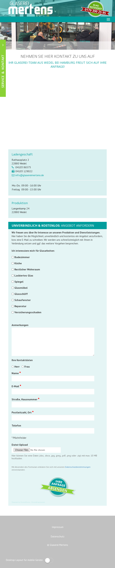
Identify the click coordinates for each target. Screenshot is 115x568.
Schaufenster (22, 300)
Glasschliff (21, 294)
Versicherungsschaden (27, 312)
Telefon (16, 425)
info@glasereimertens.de (29, 175)
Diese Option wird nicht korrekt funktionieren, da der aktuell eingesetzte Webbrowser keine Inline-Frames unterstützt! (57, 112)
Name (16, 373)
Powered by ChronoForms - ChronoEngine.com (28, 502)
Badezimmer (22, 257)
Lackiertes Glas (23, 275)
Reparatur (20, 306)
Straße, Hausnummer (25, 399)
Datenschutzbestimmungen (77, 467)
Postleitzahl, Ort (23, 412)
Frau (27, 366)
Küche (18, 263)
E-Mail (16, 386)
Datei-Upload (20, 444)
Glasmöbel (21, 287)
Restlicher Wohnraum (27, 269)
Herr (17, 366)
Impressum (57, 527)
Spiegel (18, 281)
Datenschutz (57, 536)
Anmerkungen (20, 325)
